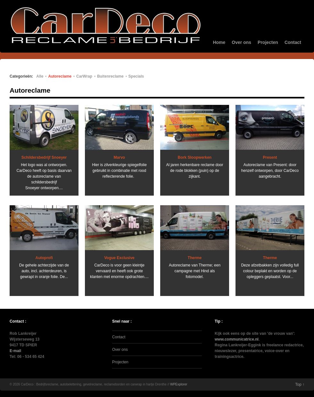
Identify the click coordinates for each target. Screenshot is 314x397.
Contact (293, 42)
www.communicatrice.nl (237, 339)
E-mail (15, 351)
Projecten (268, 42)
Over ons (241, 42)
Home (219, 42)
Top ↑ (299, 384)
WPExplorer (178, 384)
